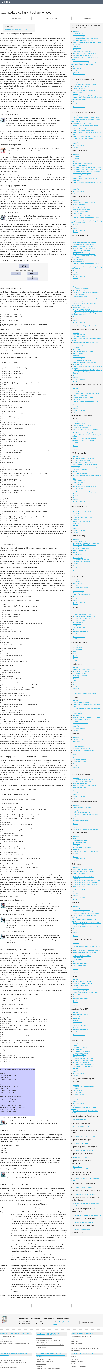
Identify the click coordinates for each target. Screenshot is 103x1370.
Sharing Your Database (78, 1359)
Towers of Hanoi (77, 624)
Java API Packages (78, 252)
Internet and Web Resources (80, 631)
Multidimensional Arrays (79, 301)
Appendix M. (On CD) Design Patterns (83, 1222)
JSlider (75, 838)
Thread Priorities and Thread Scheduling (83, 871)
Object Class (76, 399)
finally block (76, 552)
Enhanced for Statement (79, 294)
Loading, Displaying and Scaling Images (83, 807)
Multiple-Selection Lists (79, 480)
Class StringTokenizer (78, 1094)
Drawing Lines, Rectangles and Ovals (82, 517)
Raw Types (76, 715)
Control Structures (77, 160)
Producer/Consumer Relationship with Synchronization (87, 880)
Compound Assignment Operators (82, 173)
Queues (75, 680)
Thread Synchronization (79, 875)
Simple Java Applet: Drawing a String (82, 781)
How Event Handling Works (80, 469)
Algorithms (76, 156)
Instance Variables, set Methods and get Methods (86, 125)
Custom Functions (77, 1355)
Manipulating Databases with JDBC (82, 956)
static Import (76, 355)
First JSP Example (78, 1016)
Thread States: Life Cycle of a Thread (82, 869)
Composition (76, 347)
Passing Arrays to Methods (80, 296)
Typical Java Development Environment (83, 55)
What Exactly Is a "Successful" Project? (13, 1351)
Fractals (75, 625)
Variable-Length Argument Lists (81, 307)
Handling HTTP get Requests (80, 985)
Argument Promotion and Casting (81, 250)
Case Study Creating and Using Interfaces (16, 29)
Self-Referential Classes (79, 673)
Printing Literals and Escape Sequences (83, 1064)
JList (74, 479)
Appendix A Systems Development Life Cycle (14, 1337)
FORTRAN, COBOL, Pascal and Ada (82, 51)
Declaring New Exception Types (81, 559)
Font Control (76, 515)
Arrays (74, 287)
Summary (75, 70)
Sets (74, 752)
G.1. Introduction (77, 1167)
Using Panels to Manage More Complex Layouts (85, 492)
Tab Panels (74, 1352)
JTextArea (75, 494)
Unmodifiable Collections (79, 759)
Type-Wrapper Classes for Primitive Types (84, 669)
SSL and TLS (75, 1339)
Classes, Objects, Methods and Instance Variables (86, 117)
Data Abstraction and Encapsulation (82, 360)
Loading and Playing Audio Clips (81, 812)
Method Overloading (78, 261)
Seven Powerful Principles (8, 1361)
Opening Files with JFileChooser (81, 594)
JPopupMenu (76, 844)
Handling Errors (76, 1357)
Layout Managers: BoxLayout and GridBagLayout (86, 851)
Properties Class (77, 756)
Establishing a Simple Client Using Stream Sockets (86, 913)
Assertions (76, 563)
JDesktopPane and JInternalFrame (82, 847)
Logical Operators (77, 213)
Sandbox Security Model (79, 787)
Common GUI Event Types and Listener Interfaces (86, 467)
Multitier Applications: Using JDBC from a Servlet (85, 992)
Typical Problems (5, 1358)
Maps (74, 754)
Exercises (75, 75)
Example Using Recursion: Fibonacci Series (84, 616)
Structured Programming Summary (82, 215)
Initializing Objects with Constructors (82, 129)
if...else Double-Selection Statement (82, 163)
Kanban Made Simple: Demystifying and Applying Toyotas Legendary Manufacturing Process (50, 1348)
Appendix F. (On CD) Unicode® (81, 1157)
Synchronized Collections (79, 758)
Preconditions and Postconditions (81, 561)
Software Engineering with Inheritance (83, 397)
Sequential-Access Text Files (80, 587)
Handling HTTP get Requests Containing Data (85, 987)
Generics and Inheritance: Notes (81, 719)
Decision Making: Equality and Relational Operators (86, 96)
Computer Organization (79, 35)
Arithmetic (75, 94)
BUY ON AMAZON (87, 1316)
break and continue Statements (81, 211)
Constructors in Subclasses (80, 395)
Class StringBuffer (77, 1090)
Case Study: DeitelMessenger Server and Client (85, 926)
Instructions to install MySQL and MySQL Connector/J (87, 950)
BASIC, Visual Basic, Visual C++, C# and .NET (85, 53)
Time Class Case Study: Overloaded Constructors (86, 342)
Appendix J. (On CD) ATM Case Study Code (84, 1194)
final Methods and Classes (80, 431)
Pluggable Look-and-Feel (79, 845)
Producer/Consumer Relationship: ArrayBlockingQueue (87, 884)
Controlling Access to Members (81, 336)
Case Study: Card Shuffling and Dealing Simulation (86, 292)
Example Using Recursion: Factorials (82, 614)
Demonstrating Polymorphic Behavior (82, 425)
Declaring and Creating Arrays (81, 288)
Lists (74, 745)
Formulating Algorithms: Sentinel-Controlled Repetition (87, 169)
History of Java (77, 48)
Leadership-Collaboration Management (48, 1334)
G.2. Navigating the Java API (80, 1169)
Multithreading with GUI (79, 886)
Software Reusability (78, 359)
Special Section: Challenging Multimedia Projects (85, 829)
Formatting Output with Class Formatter (83, 1066)
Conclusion (39, 1360)
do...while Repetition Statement (81, 208)
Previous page (16, 18)
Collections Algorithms (79, 746)
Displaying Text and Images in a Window (83, 462)
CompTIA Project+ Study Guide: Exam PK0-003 (14, 1327)
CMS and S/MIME (76, 1337)
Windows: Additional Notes (80, 840)
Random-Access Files (78, 591)
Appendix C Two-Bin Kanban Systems (48, 1362)
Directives (75, 1024)
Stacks (75, 679)
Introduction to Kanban (43, 1353)
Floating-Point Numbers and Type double (83, 130)
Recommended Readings (79, 965)
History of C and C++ (78, 46)
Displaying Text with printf (79, 88)
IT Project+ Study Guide (7, 1330)
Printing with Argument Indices (81, 1062)
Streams (75, 1045)
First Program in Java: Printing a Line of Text (84, 84)
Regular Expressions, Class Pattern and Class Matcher (87, 1096)
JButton (75, 471)
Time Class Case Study (79, 334)
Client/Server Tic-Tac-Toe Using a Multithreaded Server (87, 923)
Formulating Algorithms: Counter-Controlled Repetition (87, 167)
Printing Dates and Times (79, 1055)
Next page (87, 18)
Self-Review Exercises (79, 74)
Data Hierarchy (77, 581)
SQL (74, 948)
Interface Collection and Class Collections (83, 743)
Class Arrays (76, 741)
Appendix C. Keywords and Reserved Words (84, 1136)
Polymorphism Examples (79, 423)
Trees (74, 682)
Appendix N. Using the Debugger (81, 1229)
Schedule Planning (6, 1335)
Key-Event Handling (78, 488)
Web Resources (77, 68)
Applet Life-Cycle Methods (80, 783)
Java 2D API (76, 523)
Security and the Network (79, 924)
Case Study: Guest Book (79, 1025)
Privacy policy (98, 1366)
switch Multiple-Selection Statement (82, 209)
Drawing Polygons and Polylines (81, 521)
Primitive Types (77, 176)
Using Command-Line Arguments (81, 309)
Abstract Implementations (79, 761)
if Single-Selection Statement (80, 162)
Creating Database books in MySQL (82, 954)
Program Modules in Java (79, 241)
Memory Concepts (77, 92)
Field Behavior (76, 1350)
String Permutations (78, 622)
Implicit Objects (77, 1018)
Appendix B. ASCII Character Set (81, 1126)
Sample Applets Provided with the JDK (83, 779)
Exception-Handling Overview (80, 541)
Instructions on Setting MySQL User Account (84, 952)
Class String (76, 1088)
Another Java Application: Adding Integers (84, 90)
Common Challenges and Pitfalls (10, 1354)
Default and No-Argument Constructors (83, 344)
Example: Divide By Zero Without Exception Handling (86, 543)
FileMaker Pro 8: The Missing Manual (83, 1347)
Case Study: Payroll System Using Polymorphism (85, 429)
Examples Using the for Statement (82, 206)
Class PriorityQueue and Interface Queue (83, 750)
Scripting (75, 1020)
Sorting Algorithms (77, 649)
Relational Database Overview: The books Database (86, 946)
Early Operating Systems (79, 37)
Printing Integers (77, 1049)
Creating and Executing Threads (81, 873)
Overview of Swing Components (81, 460)
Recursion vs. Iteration (79, 620)
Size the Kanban (41, 1357)
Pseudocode (76, 158)
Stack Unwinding (77, 554)
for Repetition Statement (79, 204)
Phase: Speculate (41, 1336)
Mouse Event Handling (79, 482)
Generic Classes (77, 713)
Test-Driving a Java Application (81, 61)
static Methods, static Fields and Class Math (84, 242)
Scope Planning (5, 1332)
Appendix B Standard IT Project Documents (14, 1339)
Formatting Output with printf (80, 1047)
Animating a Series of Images (80, 809)
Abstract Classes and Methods (81, 427)
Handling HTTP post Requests (81, 989)
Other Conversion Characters (80, 1057)
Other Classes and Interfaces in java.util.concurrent (86, 888)
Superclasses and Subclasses (81, 390)
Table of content (51, 18)
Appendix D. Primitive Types (80, 1143)
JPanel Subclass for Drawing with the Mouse (84, 486)
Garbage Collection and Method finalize (83, 351)
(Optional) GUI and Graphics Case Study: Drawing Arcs (87, 311)
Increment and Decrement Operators (82, 175)
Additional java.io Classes (79, 593)
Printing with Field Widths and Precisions (83, 1058)
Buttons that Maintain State (80, 473)
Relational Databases (78, 945)
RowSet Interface (77, 959)
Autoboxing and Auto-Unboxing (81, 671)
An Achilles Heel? (41, 1341)
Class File (75, 585)
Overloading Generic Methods (80, 712)
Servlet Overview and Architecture (82, 981)
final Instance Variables (79, 357)
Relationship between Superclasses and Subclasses (86, 393)
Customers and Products (44, 1331)
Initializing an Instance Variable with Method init (85, 785)
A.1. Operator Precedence (80, 1119)
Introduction (76, 31)
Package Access (77, 364)
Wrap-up (75, 653)
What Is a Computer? (78, 33)
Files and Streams (77, 583)
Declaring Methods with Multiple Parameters (84, 244)
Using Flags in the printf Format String (83, 1060)
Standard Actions (77, 1022)
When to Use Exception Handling (81, 548)
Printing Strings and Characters (81, 1053)
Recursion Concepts (78, 613)
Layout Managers (77, 490)
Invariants (75, 651)
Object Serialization (78, 589)
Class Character (77, 1092)
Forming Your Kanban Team (44, 1355)
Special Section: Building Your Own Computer (85, 326)
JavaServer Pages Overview (80, 1014)
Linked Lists (76, 677)
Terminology (76, 72)
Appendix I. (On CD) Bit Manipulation (82, 1187)
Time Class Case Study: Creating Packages (84, 362)
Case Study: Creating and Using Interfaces (84, 433)
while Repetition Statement (80, 165)
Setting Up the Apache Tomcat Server (82, 983)
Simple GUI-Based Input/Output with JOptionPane (86, 458)
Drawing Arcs (76, 519)
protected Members (78, 392)
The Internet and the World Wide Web (83, 40)
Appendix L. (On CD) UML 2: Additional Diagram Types (87, 1215)
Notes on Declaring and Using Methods (83, 246)
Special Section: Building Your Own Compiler (84, 693)
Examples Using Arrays (79, 290)
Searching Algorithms (78, 647)
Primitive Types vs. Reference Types (82, 127)
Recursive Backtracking (79, 627)
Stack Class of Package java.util (81, 748)
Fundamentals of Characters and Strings (83, 1086)
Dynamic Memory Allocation (80, 675)
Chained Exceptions (78, 558)
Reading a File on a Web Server (81, 910)
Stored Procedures (78, 957)
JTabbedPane (76, 849)
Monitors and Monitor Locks (80, 890)
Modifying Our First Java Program (81, 86)
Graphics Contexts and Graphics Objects (83, 512)
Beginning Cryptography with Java (83, 1327)
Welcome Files (77, 994)
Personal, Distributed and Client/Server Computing (86, 38)
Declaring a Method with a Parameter (82, 123)
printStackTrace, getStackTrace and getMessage (85, 556)
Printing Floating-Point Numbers (81, 1051)
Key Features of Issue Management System (14, 1356)
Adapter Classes (77, 484)
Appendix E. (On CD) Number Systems (83, 1150)
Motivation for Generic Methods (81, 702)
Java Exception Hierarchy (79, 550)
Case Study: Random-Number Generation (84, 254)
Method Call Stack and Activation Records (84, 248)
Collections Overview (78, 739)
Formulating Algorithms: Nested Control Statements (86, 171)
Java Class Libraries (78, 50)
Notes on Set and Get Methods (81, 346)
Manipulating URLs (78, 908)
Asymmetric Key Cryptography (81, 1330)
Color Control (76, 514)
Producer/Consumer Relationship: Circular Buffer (85, 882)
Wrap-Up (75, 66)
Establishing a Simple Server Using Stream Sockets (86, 912)
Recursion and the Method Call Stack (82, 618)
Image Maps (76, 811)
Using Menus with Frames (80, 842)
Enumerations (76, 349)
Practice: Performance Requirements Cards (50, 1338)
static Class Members (78, 353)
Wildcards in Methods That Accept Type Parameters (86, 717)
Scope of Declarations (78, 259)
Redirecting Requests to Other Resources (84, 991)
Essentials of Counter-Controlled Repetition (84, 202)
